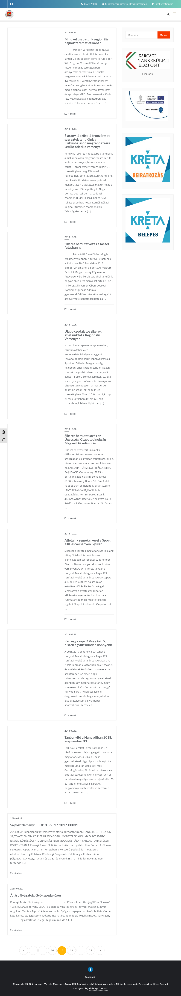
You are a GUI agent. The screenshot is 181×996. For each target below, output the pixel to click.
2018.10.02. (71, 533)
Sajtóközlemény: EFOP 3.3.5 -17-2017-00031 (44, 825)
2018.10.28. (71, 237)
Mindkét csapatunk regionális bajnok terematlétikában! (87, 41)
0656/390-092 (90, 3)
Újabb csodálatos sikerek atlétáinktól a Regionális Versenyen (83, 335)
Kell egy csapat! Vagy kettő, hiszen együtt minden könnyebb (88, 643)
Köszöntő (89, 977)
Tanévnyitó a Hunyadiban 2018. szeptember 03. (88, 739)
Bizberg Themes (98, 988)
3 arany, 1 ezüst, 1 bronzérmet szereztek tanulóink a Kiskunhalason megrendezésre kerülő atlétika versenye (87, 141)
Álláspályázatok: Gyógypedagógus (36, 895)
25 (90, 950)
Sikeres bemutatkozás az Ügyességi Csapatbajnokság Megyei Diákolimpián (85, 439)
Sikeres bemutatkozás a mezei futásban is (87, 246)
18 (71, 950)
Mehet (163, 35)
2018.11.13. (71, 129)
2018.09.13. (71, 634)
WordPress (159, 984)
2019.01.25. (71, 32)
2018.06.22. (16, 818)
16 (52, 950)
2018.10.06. (71, 324)
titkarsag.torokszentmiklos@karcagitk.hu (125, 3)
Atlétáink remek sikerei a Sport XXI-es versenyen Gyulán (87, 542)
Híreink (70, 113)
